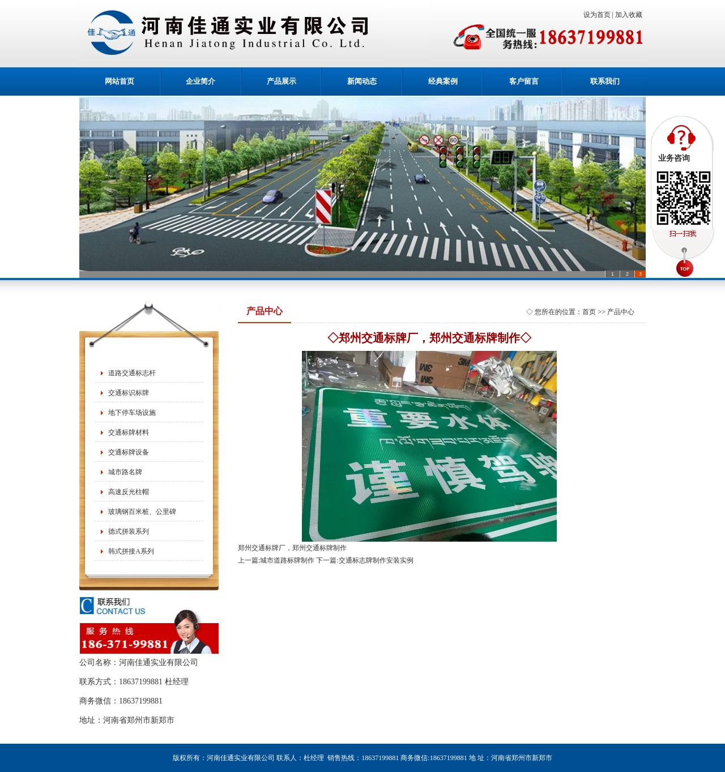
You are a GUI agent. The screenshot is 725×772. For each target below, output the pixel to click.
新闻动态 (362, 81)
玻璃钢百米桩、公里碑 (142, 512)
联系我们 (605, 81)
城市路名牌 (125, 472)
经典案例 (443, 81)
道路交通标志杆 (132, 373)
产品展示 (281, 81)
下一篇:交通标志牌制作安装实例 (364, 560)
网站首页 (119, 81)
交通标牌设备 (128, 452)
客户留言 (524, 81)
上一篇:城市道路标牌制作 (276, 560)
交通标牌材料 (128, 432)
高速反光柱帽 (128, 492)
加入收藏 (630, 15)
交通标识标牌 (128, 393)
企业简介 (200, 81)
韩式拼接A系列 (131, 551)
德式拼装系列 (128, 531)
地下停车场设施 (132, 413)
